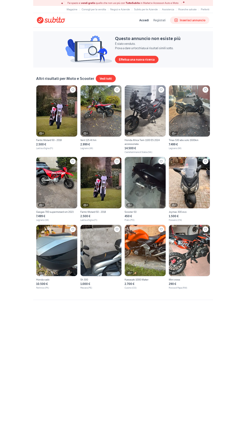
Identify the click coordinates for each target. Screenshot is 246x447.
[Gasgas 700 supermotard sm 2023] (56, 189)
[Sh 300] (101, 257)
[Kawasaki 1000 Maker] (145, 257)
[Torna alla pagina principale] (58, 20)
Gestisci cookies (46, 356)
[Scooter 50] (145, 189)
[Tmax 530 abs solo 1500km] (189, 119)
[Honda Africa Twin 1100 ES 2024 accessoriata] (145, 119)
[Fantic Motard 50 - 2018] (56, 119)
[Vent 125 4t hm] (101, 119)
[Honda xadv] (56, 257)
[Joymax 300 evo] (189, 189)
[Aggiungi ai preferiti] (73, 90)
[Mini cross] (189, 257)
